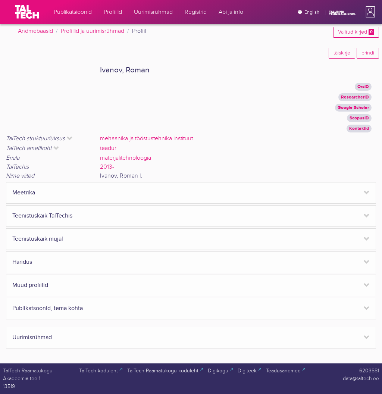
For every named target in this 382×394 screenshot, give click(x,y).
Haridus (22, 262)
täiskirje (342, 53)
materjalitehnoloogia (125, 158)
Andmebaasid (35, 31)
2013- (107, 167)
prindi (367, 53)
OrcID (363, 87)
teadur (108, 148)
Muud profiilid (30, 285)
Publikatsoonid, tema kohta (47, 308)
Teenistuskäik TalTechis (42, 215)
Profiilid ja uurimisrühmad (92, 31)
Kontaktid (359, 128)
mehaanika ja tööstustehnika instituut (146, 138)
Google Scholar (353, 107)
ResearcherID (355, 97)
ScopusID (359, 118)
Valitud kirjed (356, 32)
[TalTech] (27, 12)
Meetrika (23, 192)
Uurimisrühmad (32, 337)
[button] (369, 12)
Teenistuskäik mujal (37, 239)
